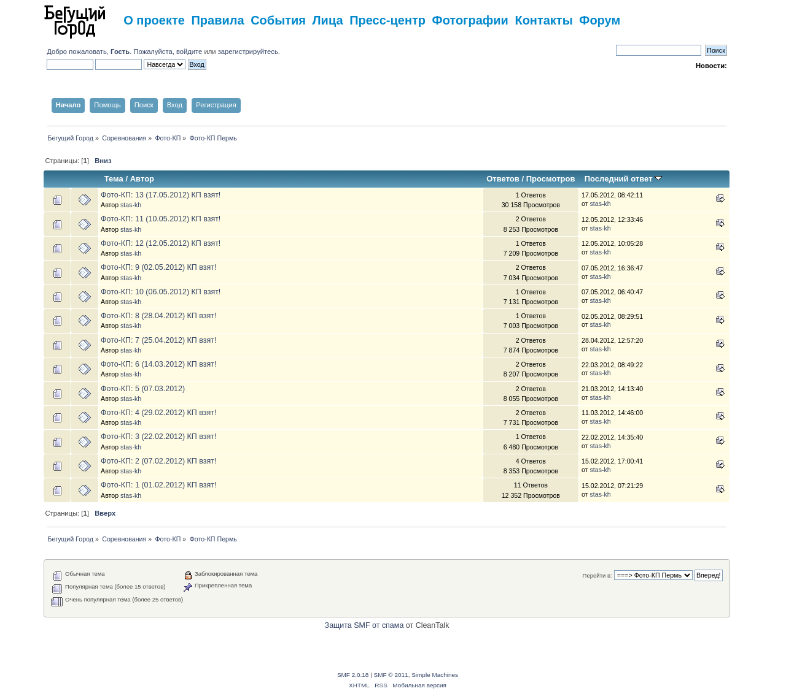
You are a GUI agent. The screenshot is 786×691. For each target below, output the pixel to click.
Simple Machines (434, 674)
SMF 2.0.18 (353, 674)
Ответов (502, 178)
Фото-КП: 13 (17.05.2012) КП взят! (160, 195)
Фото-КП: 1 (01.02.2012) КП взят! (158, 485)
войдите (189, 51)
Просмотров (550, 178)
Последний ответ (623, 178)
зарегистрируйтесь (248, 51)
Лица (328, 20)
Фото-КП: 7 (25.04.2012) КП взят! (158, 340)
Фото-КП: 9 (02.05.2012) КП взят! (158, 267)
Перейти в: (597, 575)
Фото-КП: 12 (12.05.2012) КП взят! (160, 243)
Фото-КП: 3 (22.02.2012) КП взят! (158, 436)
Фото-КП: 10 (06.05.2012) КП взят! (160, 292)
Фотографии (470, 20)
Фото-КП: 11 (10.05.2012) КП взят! (160, 219)
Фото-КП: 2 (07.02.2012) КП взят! (158, 461)
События (278, 20)
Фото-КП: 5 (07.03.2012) (143, 388)
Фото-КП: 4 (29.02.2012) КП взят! (158, 412)
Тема (113, 178)
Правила (217, 20)
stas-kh (130, 204)
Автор (142, 178)
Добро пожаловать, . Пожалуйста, (111, 51)
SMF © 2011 (391, 674)
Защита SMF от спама (364, 625)
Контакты (543, 20)
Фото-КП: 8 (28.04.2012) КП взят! (158, 315)
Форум (599, 20)
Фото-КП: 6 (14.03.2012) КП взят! (158, 364)
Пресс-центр (387, 20)
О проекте (154, 20)
